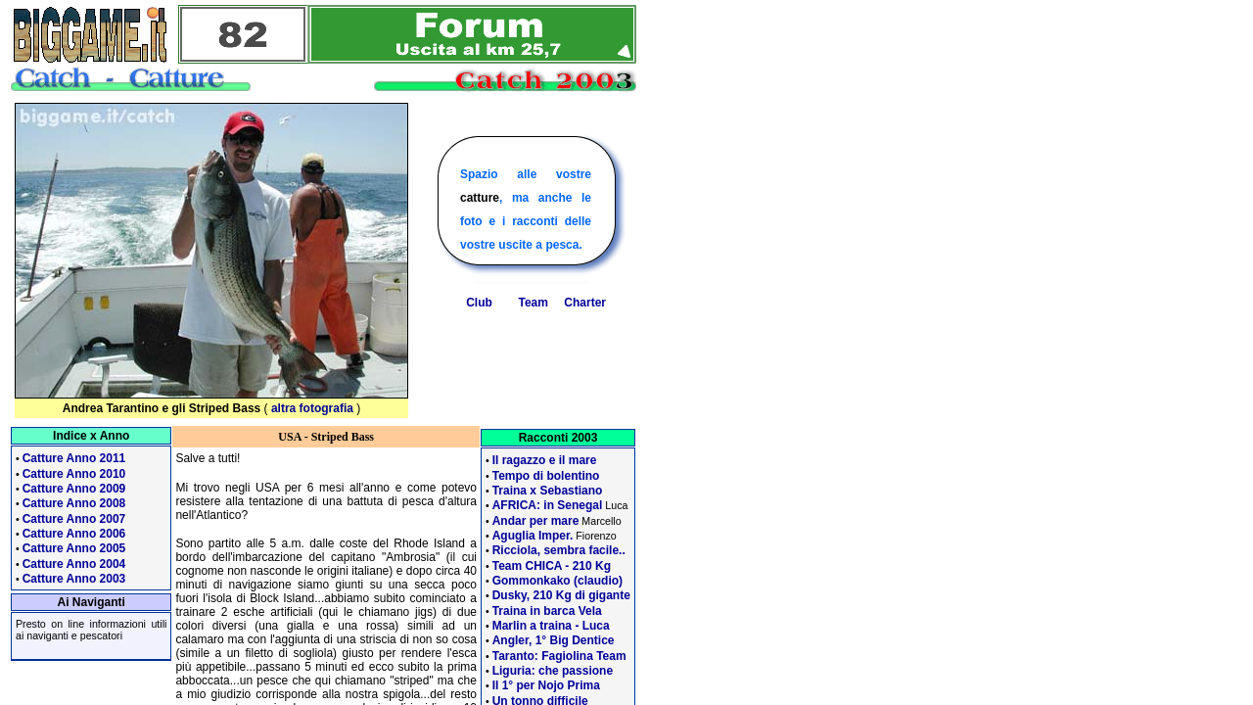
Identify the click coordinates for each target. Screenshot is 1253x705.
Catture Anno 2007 (74, 519)
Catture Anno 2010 (74, 474)
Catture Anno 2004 (74, 564)
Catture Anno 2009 (74, 488)
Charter (585, 302)
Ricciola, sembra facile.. (559, 550)
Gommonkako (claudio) (557, 581)
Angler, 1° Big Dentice (553, 640)
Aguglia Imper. (533, 535)
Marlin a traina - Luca (551, 626)
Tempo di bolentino (546, 476)
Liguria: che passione (552, 671)
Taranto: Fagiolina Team (559, 656)
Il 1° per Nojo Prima (546, 685)
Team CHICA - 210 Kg (551, 566)
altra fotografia (312, 408)
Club (479, 302)
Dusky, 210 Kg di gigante (561, 595)
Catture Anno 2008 (74, 503)
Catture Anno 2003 (74, 579)
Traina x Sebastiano (547, 490)
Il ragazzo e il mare (544, 460)
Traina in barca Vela (547, 611)
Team (532, 302)
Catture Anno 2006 (74, 533)
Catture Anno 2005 (74, 548)
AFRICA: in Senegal (547, 505)
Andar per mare (536, 521)
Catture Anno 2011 (74, 458)
